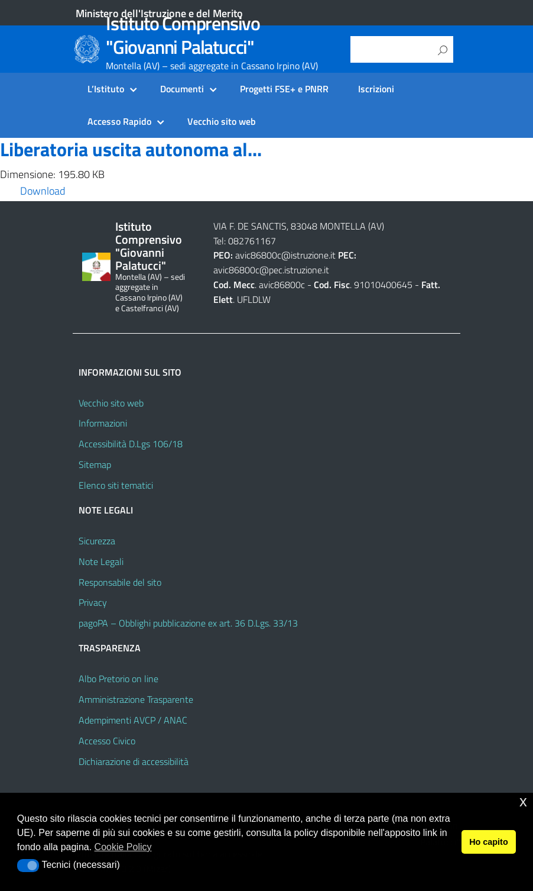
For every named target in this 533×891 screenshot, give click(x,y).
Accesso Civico (107, 741)
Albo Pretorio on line (118, 679)
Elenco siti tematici (116, 485)
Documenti (182, 89)
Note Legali (101, 561)
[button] (28, 865)
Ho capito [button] (488, 842)
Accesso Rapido (119, 121)
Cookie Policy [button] (123, 847)
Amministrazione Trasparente (136, 699)
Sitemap (95, 464)
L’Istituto (105, 89)
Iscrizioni (376, 89)
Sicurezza (97, 541)
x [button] (523, 801)
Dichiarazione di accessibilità (133, 761)
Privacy (93, 602)
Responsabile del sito (120, 582)
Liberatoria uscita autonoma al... (131, 149)
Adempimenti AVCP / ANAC (133, 720)
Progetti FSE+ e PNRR (284, 89)
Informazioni (103, 423)
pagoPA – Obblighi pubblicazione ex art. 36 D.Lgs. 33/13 (188, 623)
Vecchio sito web (221, 121)
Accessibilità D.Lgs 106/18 (131, 444)
